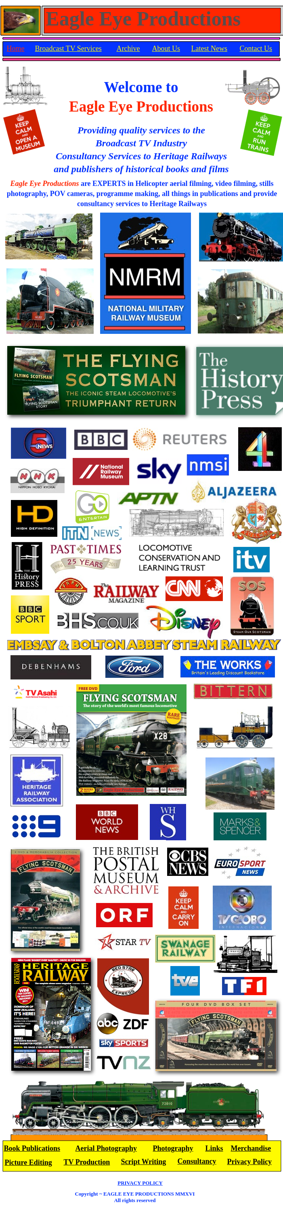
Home (16, 48)
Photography (173, 1148)
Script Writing (143, 1162)
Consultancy (197, 1161)
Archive (128, 48)
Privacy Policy (249, 1162)
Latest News (209, 48)
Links (214, 1148)
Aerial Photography (106, 1148)
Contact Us (256, 48)
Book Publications (32, 1148)
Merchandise (251, 1148)
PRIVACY (140, 1183)
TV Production (87, 1162)
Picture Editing (28, 1162)
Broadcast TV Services (68, 48)
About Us (166, 48)
